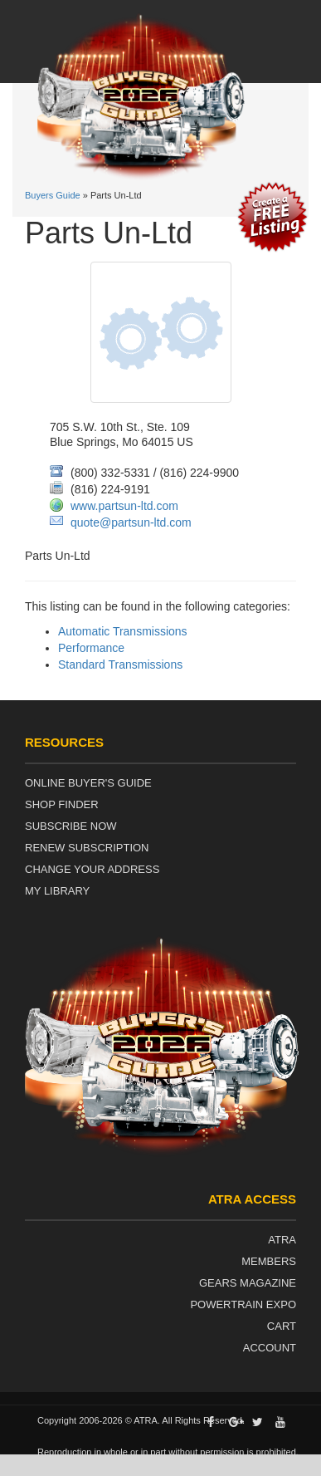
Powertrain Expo (243, 1304)
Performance (91, 648)
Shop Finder (62, 804)
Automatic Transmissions (122, 631)
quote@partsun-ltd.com (131, 522)
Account (269, 1347)
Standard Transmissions (120, 664)
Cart (281, 1326)
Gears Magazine (247, 1283)
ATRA (282, 1239)
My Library (57, 891)
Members (268, 1261)
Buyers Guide (52, 195)
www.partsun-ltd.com (124, 505)
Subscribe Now (71, 826)
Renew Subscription (87, 847)
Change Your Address (92, 869)
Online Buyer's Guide (88, 783)
